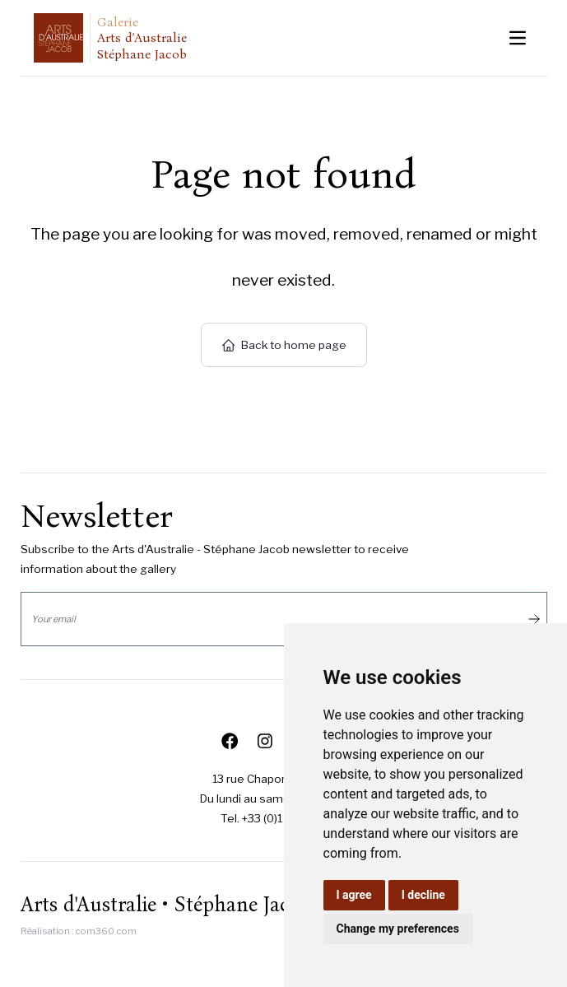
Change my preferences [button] (398, 928)
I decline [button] (423, 894)
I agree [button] (354, 894)
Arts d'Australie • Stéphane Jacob (166, 904)
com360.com (106, 931)
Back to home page (283, 345)
